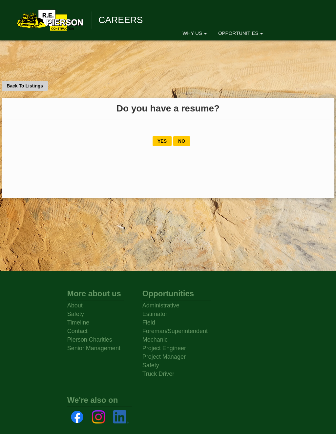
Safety (75, 314)
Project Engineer (164, 348)
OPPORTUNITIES (240, 33)
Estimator (154, 314)
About (75, 305)
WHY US (194, 33)
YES (162, 141)
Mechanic (155, 339)
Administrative (160, 305)
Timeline (78, 322)
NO (181, 141)
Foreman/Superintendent (175, 331)
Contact (77, 331)
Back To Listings (25, 85)
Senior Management (93, 348)
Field (148, 322)
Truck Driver (158, 374)
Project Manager (164, 356)
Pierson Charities (89, 339)
